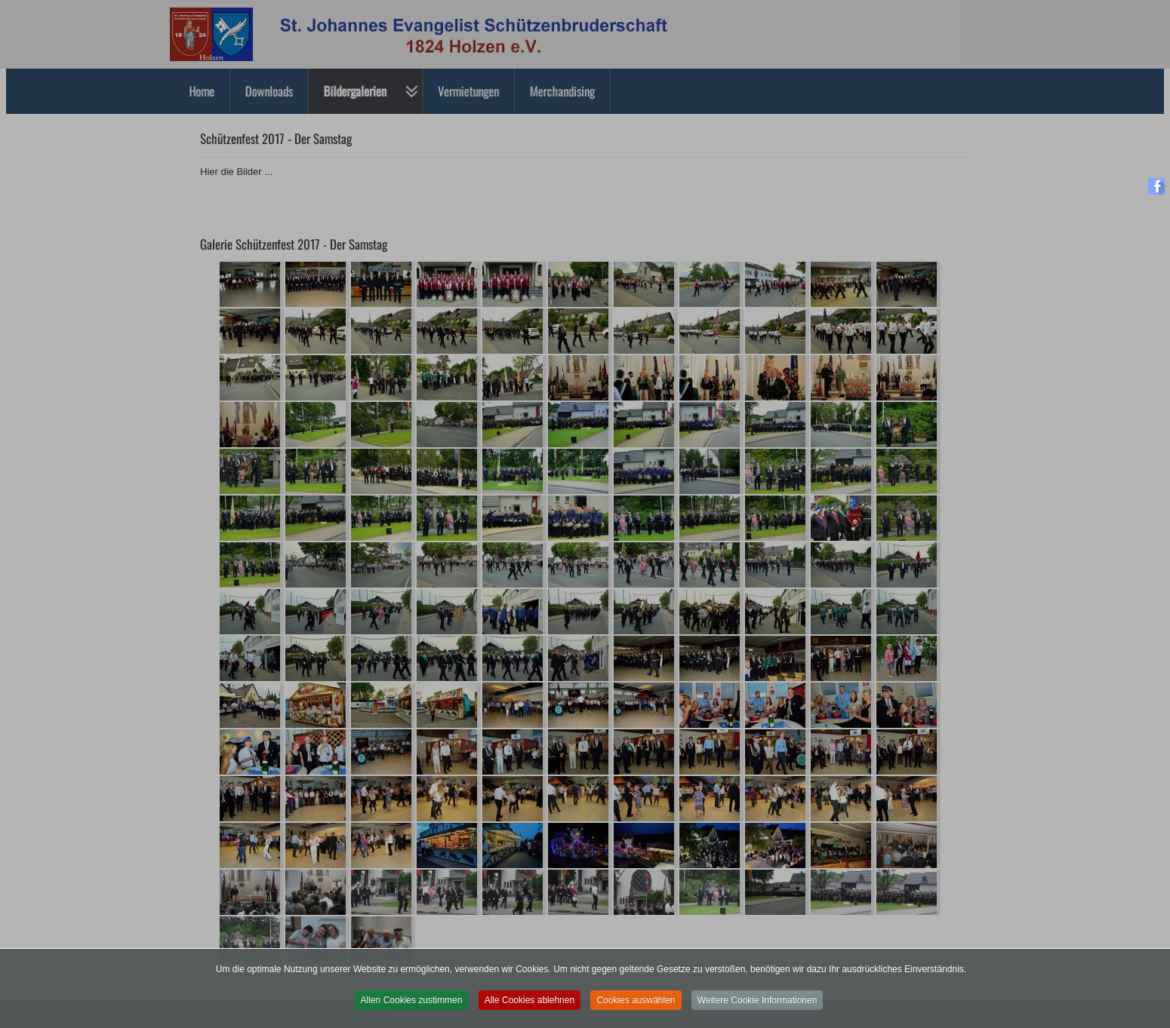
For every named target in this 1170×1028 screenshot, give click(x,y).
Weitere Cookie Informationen (757, 1005)
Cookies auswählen (635, 1005)
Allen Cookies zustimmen (412, 1005)
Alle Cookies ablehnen (529, 1005)
